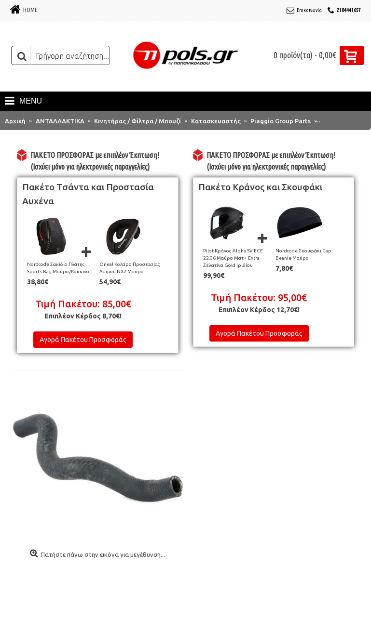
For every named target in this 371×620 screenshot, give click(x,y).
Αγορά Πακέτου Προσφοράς (83, 339)
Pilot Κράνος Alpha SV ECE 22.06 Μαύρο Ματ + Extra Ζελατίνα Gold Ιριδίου (233, 258)
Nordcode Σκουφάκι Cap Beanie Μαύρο (303, 254)
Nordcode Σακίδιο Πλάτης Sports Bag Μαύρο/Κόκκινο (58, 268)
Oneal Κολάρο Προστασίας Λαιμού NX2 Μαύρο (129, 268)
